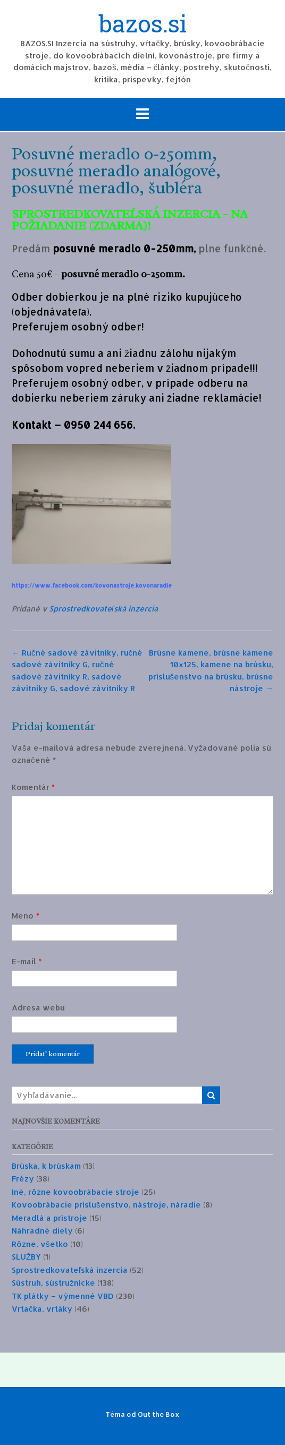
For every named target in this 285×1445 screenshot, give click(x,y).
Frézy (23, 1179)
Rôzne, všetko (40, 1244)
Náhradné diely (42, 1231)
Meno (25, 916)
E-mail (27, 961)
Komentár (33, 787)
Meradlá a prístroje (49, 1218)
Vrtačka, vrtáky (42, 1309)
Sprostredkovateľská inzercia (103, 609)
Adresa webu (38, 1007)
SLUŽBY (26, 1257)
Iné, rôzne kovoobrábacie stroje (75, 1192)
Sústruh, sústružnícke (53, 1283)
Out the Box (159, 1414)
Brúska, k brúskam (46, 1166)
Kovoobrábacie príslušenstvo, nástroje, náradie (106, 1205)
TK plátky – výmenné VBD (63, 1296)
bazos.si (143, 25)
